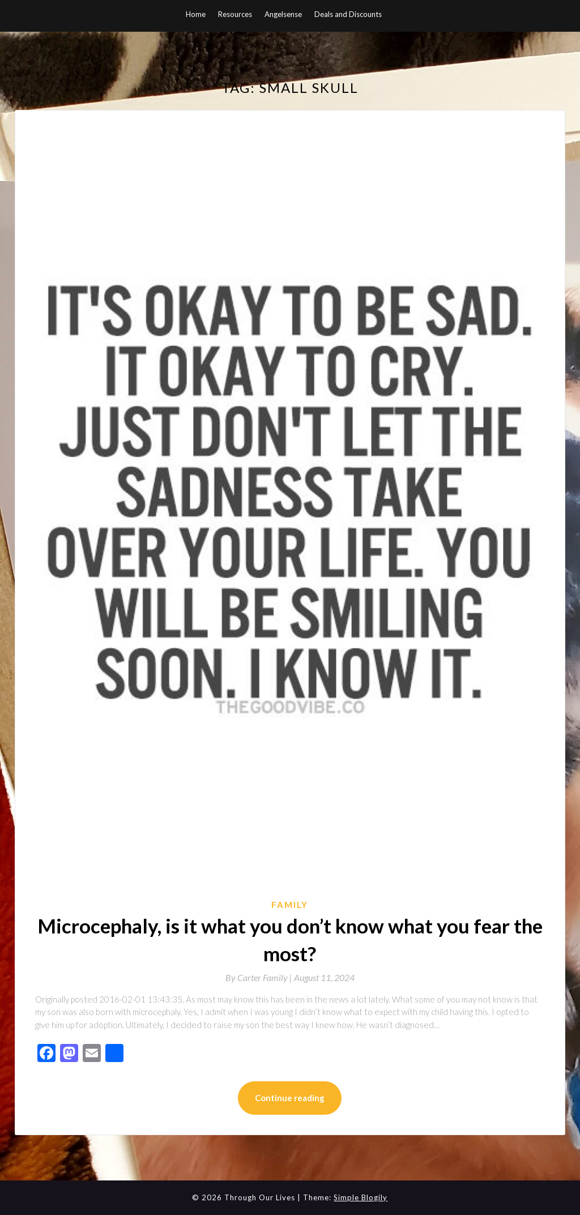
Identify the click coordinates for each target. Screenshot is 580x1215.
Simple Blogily (360, 1197)
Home (196, 14)
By (259, 977)
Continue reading (290, 1098)
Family (289, 904)
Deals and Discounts (348, 14)
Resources (235, 14)
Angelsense (283, 14)
